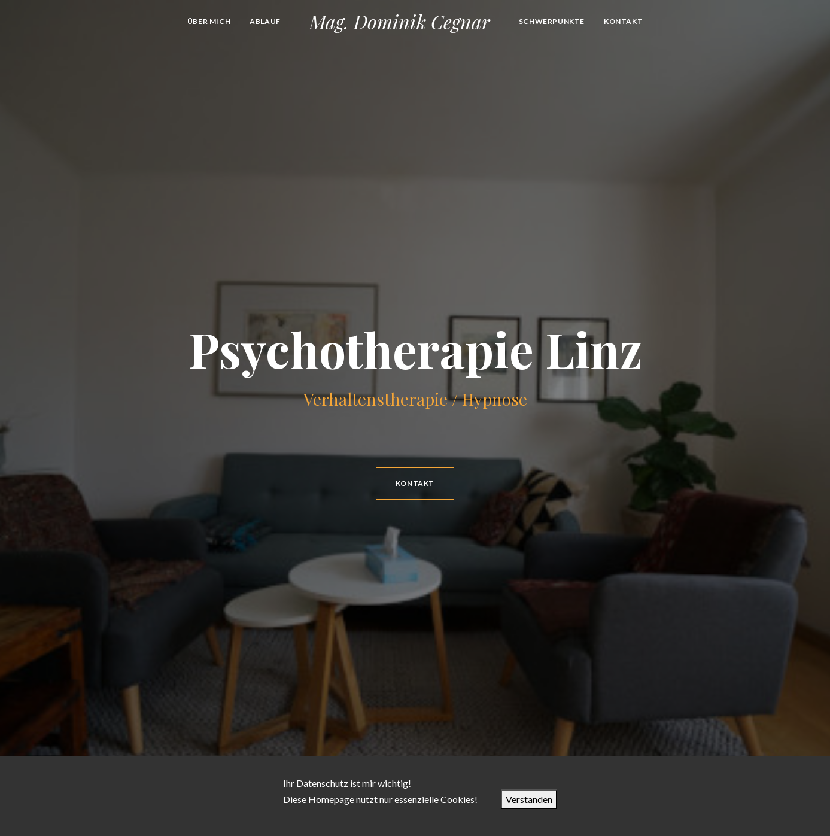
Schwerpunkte (552, 21)
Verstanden (529, 799)
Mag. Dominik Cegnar (399, 21)
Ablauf (265, 21)
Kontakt (623, 21)
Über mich (208, 21)
